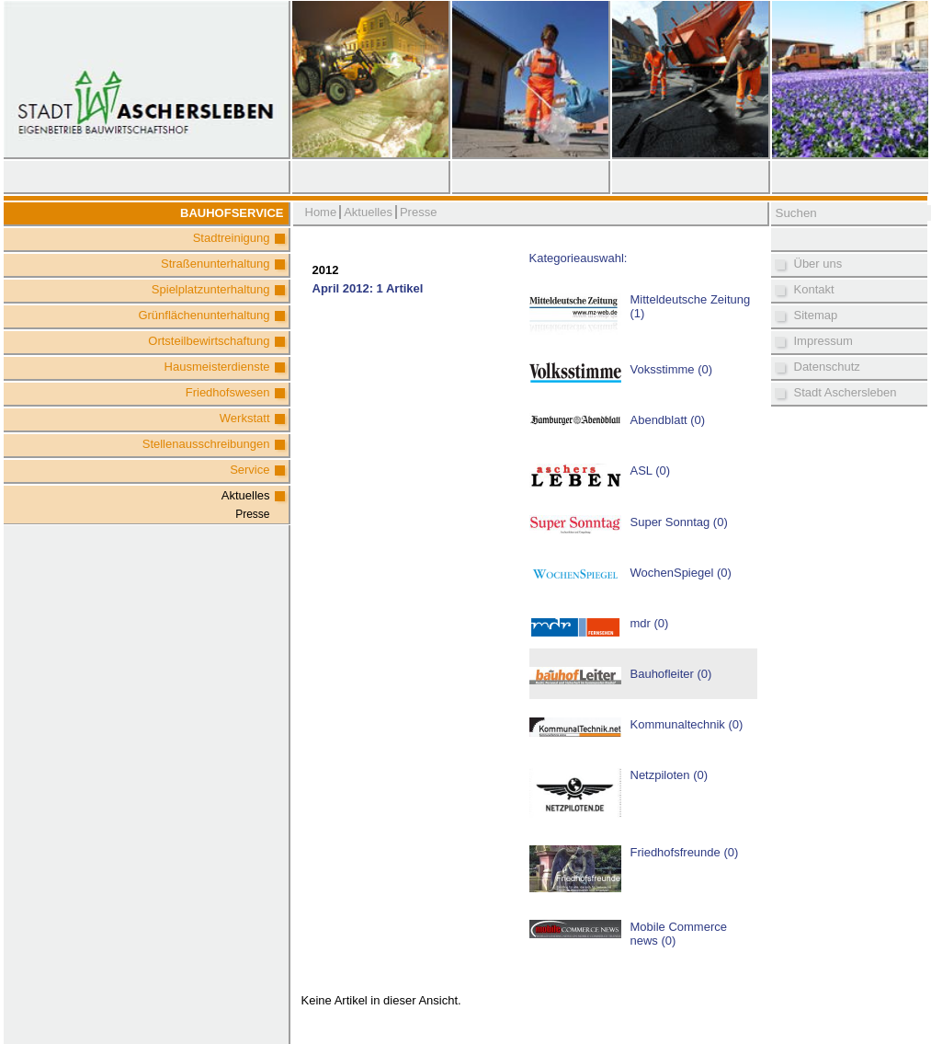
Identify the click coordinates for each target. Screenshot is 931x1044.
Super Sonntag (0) (679, 522)
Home (321, 212)
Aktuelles (245, 495)
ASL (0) (650, 470)
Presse (252, 514)
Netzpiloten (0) (669, 775)
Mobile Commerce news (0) (678, 933)
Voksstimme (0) (671, 369)
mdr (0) (649, 623)
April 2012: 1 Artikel (368, 288)
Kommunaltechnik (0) (687, 724)
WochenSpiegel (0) (681, 572)
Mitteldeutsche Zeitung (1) (690, 306)
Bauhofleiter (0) (671, 674)
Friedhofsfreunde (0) (684, 852)
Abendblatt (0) (668, 420)
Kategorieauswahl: (578, 258)
